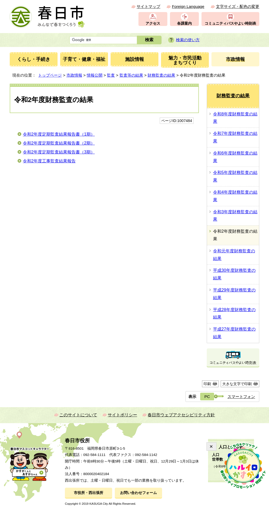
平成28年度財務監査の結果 (234, 313)
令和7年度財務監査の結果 (235, 137)
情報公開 (94, 75)
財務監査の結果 (161, 75)
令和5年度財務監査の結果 (235, 176)
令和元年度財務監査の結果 (234, 255)
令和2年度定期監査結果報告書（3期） (59, 152)
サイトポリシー (122, 415)
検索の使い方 (188, 40)
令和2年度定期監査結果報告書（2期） (59, 143)
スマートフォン (241, 396)
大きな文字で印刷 (237, 384)
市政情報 (74, 75)
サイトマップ (148, 6)
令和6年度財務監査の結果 (235, 157)
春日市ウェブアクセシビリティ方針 (181, 415)
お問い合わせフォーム (138, 493)
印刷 (207, 384)
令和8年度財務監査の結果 (235, 118)
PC (207, 396)
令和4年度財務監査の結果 (235, 196)
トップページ (50, 75)
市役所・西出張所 (88, 493)
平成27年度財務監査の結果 (234, 333)
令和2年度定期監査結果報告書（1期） (59, 134)
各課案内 (184, 23)
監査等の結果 (131, 75)
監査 (111, 75)
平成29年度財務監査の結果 (234, 294)
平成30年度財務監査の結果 (234, 274)
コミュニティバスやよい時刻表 (230, 23)
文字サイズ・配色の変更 (237, 6)
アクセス (153, 23)
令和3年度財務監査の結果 (235, 216)
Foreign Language (188, 6)
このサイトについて (78, 415)
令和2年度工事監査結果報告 (49, 161)
